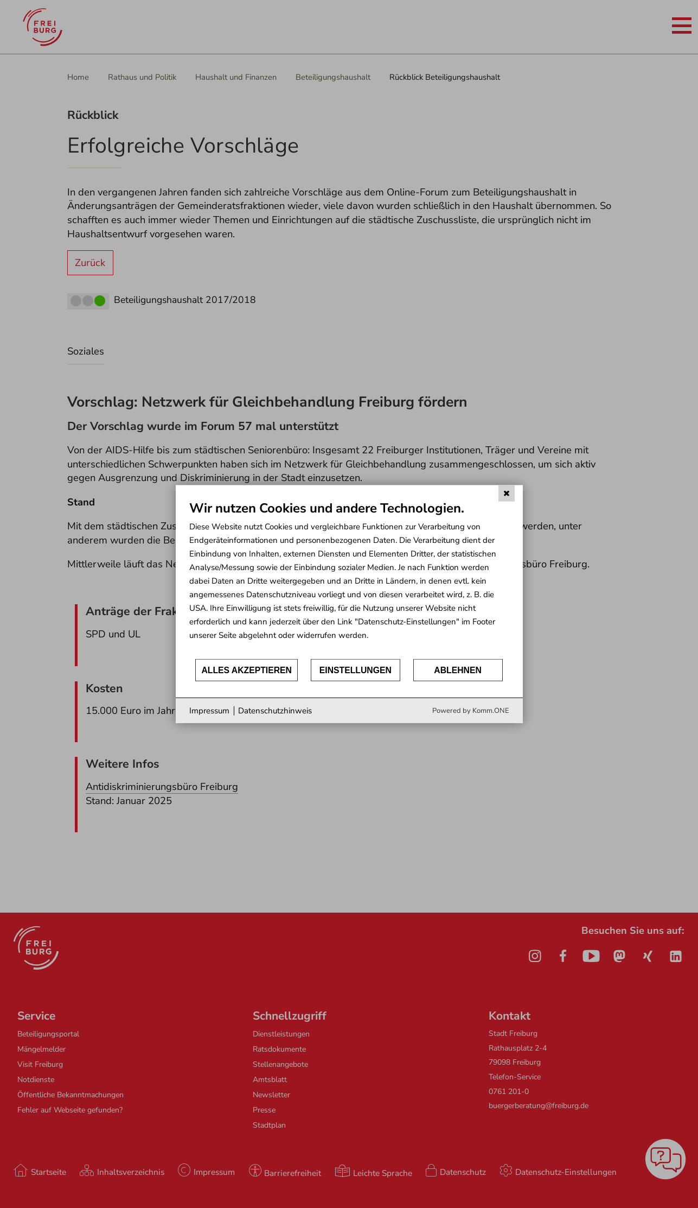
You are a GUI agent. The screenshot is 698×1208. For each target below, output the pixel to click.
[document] (349, 578)
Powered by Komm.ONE (470, 711)
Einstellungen (355, 669)
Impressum (209, 710)
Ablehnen (458, 669)
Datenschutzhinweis (275, 710)
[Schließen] (506, 493)
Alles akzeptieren (246, 669)
